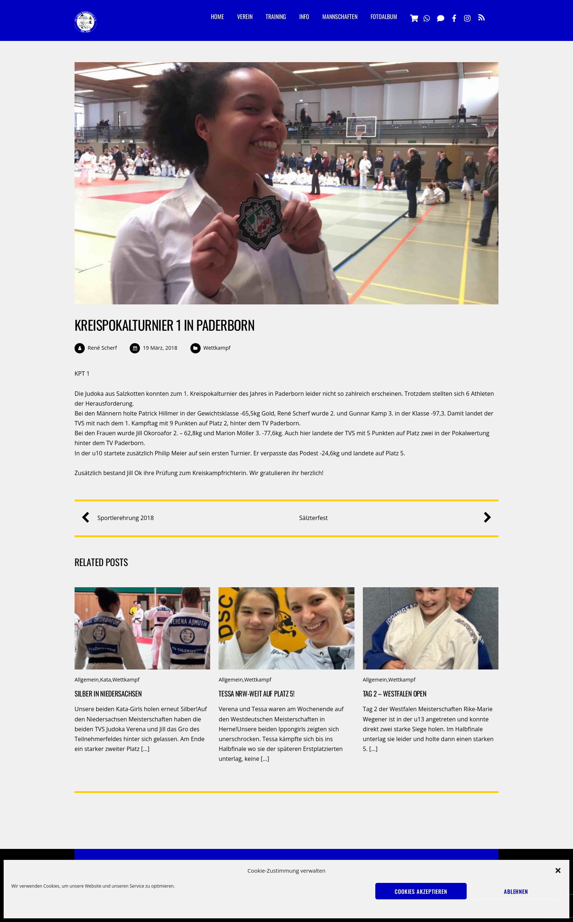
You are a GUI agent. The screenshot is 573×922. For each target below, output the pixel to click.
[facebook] (454, 17)
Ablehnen (516, 891)
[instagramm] (468, 17)
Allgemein (87, 679)
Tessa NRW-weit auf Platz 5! (256, 693)
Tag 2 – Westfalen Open (394, 693)
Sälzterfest (392, 518)
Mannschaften (339, 16)
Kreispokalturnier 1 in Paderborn (164, 325)
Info (304, 16)
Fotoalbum (384, 16)
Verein (245, 16)
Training (276, 16)
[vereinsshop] (414, 17)
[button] (558, 870)
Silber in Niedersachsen (108, 693)
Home (217, 16)
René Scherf (102, 347)
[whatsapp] (427, 17)
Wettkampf (216, 347)
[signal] (441, 17)
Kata (105, 679)
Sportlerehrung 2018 (120, 518)
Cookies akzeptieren (421, 891)
